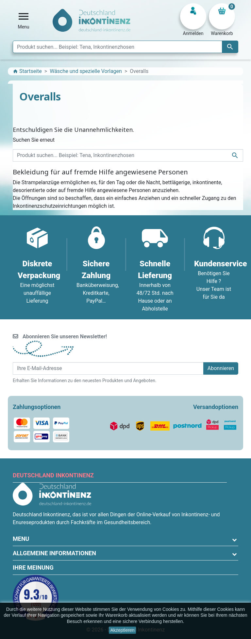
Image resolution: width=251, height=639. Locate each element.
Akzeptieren (122, 630)
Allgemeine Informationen (54, 553)
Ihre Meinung (33, 567)
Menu (21, 538)
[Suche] (125, 47)
